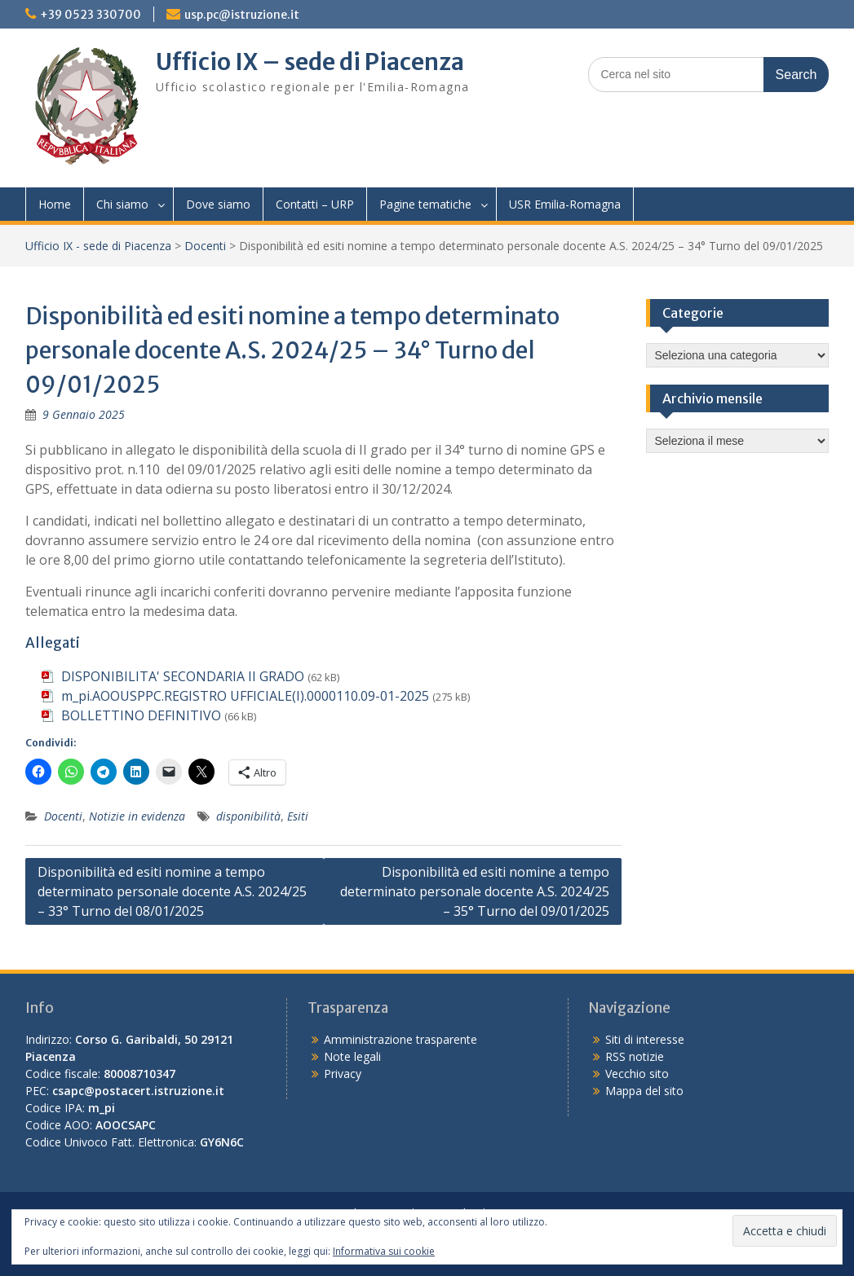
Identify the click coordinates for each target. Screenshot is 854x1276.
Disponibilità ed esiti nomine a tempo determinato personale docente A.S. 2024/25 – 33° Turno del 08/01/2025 (172, 891)
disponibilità (248, 816)
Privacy (342, 1073)
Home (54, 204)
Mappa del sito (644, 1090)
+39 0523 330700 (90, 14)
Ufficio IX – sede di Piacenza (310, 62)
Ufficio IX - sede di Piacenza (98, 245)
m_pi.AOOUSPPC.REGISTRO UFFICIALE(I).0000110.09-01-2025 (245, 696)
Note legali (352, 1056)
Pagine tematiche (425, 204)
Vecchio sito (637, 1073)
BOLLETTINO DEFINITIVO (141, 715)
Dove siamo (218, 204)
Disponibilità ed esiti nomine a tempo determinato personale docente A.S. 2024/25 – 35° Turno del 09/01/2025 (474, 891)
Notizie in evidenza (137, 816)
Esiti (297, 816)
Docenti (205, 245)
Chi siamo (122, 204)
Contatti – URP (315, 204)
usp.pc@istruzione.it (241, 14)
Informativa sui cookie (384, 1251)
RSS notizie (634, 1056)
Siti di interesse (644, 1039)
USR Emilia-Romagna (565, 204)
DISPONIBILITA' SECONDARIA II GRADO (182, 676)
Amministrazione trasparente (400, 1039)
